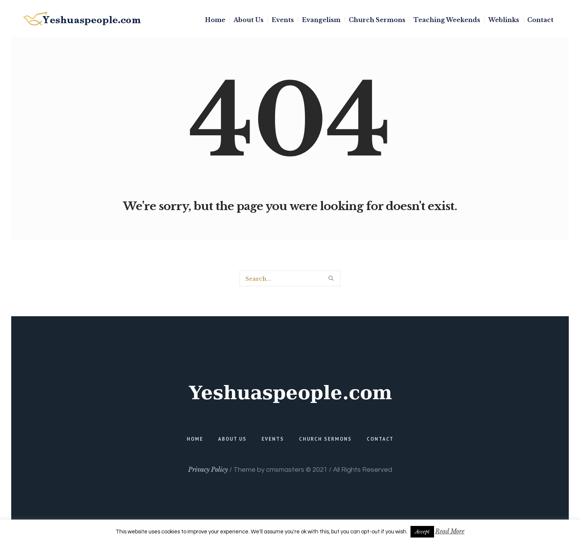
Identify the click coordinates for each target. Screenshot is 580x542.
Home (195, 439)
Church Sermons (325, 439)
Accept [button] (422, 532)
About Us (232, 439)
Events (273, 439)
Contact (380, 439)
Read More (449, 531)
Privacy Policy (208, 469)
